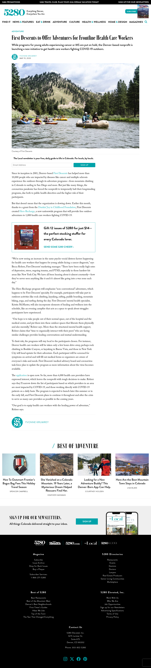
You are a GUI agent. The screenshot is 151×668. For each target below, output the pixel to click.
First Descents (60, 174)
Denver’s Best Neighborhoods (38, 604)
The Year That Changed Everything (38, 617)
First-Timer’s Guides (38, 607)
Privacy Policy (112, 617)
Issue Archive (38, 562)
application (21, 376)
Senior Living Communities (112, 578)
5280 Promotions (11, 2)
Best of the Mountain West (38, 601)
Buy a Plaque (38, 569)
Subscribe (131, 11)
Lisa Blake (132, 488)
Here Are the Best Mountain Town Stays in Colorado (132, 481)
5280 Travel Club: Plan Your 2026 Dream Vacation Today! (69, 2)
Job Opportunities (112, 604)
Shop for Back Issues (38, 566)
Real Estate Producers (112, 575)
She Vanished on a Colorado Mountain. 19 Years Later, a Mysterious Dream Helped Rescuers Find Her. (56, 485)
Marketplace (112, 582)
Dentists (112, 566)
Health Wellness (94, 22)
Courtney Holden (94, 491)
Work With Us (112, 597)
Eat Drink (43, 22)
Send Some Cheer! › (59, 247)
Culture (74, 22)
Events (112, 562)
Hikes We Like (38, 610)
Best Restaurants (38, 597)
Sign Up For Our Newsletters (133, 2)
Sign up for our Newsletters (112, 607)
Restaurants (112, 559)
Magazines (136, 22)
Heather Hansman (57, 495)
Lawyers (112, 572)
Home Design (117, 22)
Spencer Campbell (19, 491)
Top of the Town (38, 613)
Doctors (112, 569)
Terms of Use (112, 613)
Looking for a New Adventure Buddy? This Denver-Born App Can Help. (94, 483)
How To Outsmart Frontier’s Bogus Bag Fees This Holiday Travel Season (19, 483)
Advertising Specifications (112, 610)
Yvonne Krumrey (28, 56)
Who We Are (112, 601)
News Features (23, 22)
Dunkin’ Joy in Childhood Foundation (57, 208)
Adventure (60, 22)
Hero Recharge (27, 212)
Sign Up (84, 165)
